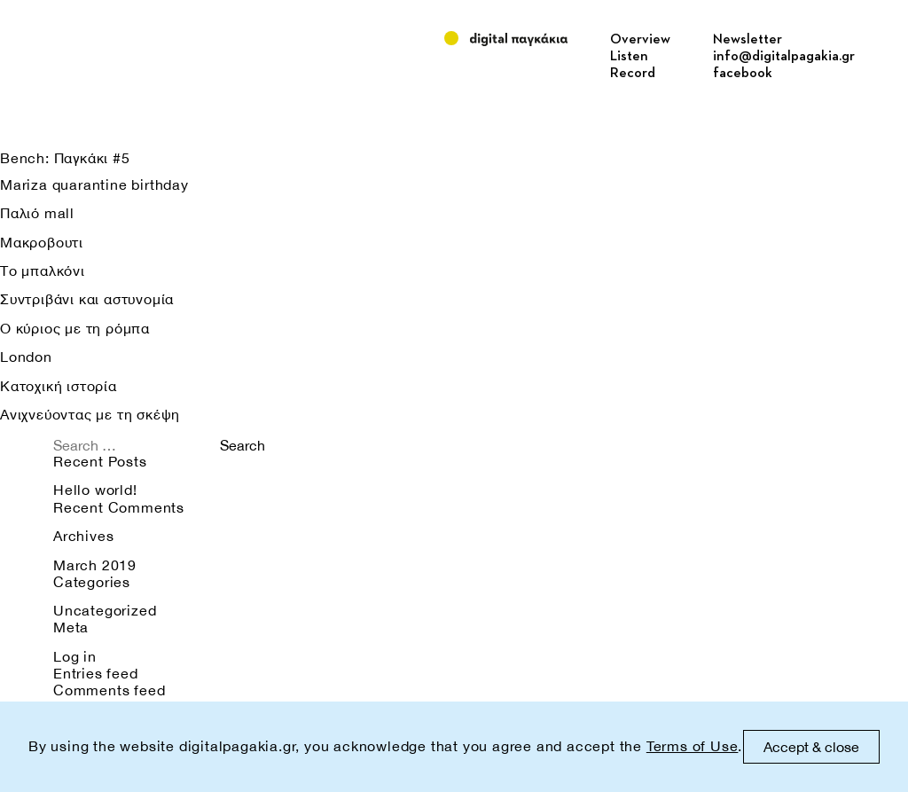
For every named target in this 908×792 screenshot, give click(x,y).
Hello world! (95, 490)
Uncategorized (104, 610)
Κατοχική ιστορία (58, 386)
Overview (640, 40)
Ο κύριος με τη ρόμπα (75, 328)
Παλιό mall (37, 213)
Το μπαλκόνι (42, 270)
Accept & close (811, 747)
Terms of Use (692, 746)
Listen (629, 57)
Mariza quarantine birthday (94, 184)
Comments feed (109, 690)
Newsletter (747, 40)
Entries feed (95, 673)
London (26, 357)
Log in (75, 656)
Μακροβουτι (41, 242)
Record (632, 74)
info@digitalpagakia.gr (784, 57)
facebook (742, 74)
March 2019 (95, 565)
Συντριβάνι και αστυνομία (87, 299)
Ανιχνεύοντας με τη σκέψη (90, 414)
